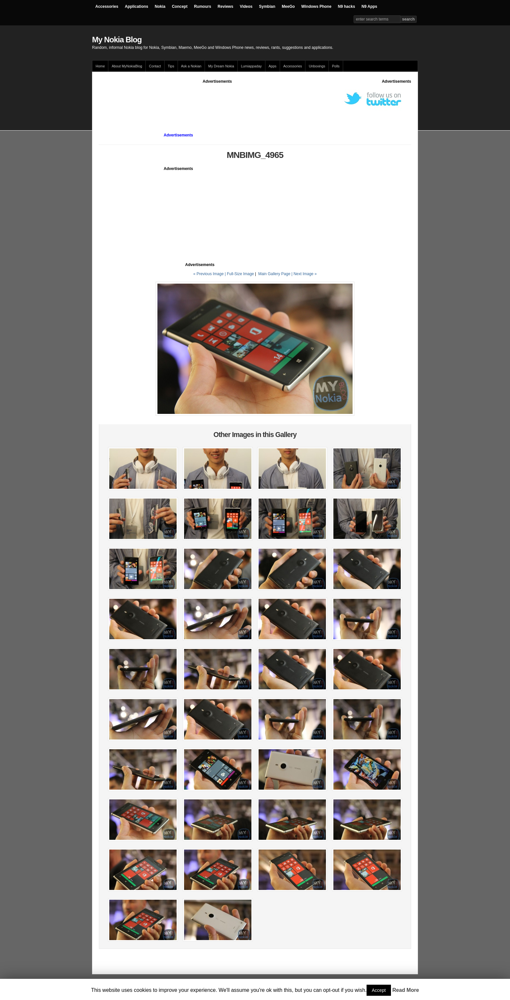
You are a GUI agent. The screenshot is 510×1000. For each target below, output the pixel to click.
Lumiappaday (251, 66)
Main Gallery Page (274, 274)
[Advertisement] (217, 99)
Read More (405, 990)
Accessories (106, 6)
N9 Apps (369, 6)
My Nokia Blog (116, 39)
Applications (136, 6)
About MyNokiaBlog (127, 66)
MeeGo (288, 6)
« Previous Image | (210, 274)
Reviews (225, 6)
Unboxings (317, 66)
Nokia (160, 6)
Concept (179, 6)
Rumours (202, 6)
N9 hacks (346, 6)
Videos (246, 6)
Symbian (267, 6)
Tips (171, 66)
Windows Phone (316, 6)
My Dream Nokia (221, 66)
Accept (379, 990)
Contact (155, 66)
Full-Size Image (240, 274)
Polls (336, 66)
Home (100, 66)
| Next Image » (304, 274)
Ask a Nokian (191, 66)
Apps (272, 66)
